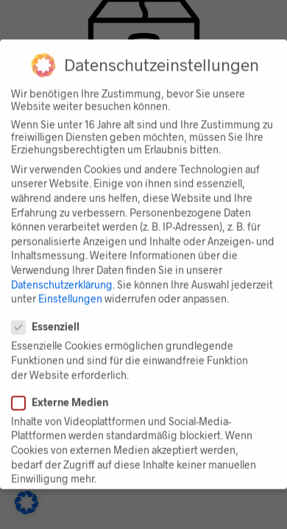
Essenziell (51, 320)
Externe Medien (66, 396)
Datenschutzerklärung (62, 278)
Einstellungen (70, 293)
